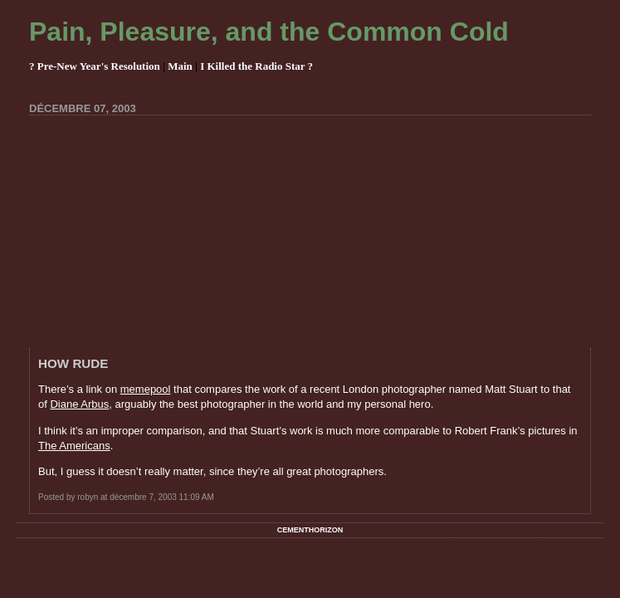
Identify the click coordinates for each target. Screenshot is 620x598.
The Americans (74, 445)
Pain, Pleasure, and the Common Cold (269, 32)
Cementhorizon (310, 530)
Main (180, 66)
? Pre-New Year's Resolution (94, 66)
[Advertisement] (324, 231)
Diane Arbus (79, 404)
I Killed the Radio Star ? (256, 66)
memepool (145, 389)
